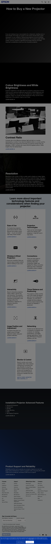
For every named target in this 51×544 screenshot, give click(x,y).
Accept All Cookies (30, 542)
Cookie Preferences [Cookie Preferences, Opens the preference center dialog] (20, 542)
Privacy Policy (31, 538)
